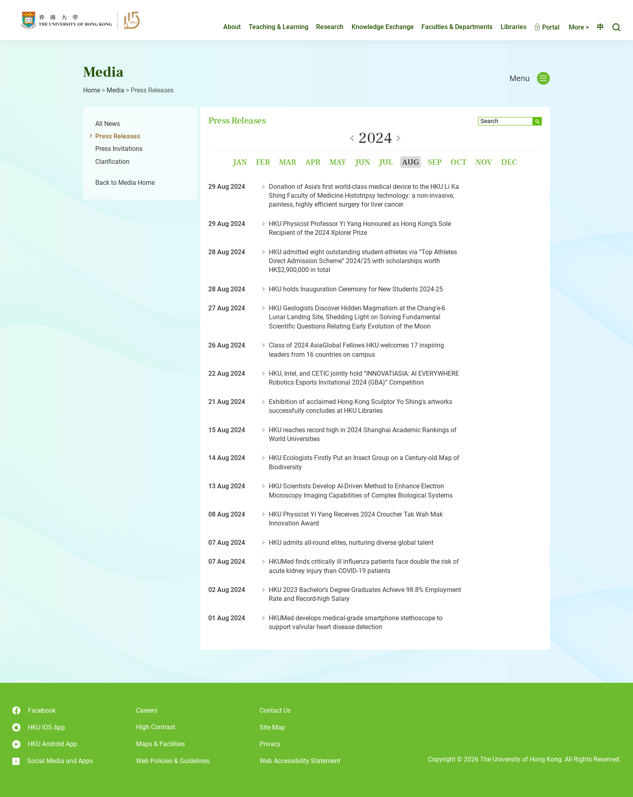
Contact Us (275, 710)
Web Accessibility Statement (300, 761)
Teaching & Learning (272, 27)
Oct (459, 162)
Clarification (112, 161)
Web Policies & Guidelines (173, 761)
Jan (240, 162)
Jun (362, 162)
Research (323, 27)
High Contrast (155, 727)
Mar (287, 162)
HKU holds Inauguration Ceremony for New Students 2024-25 (356, 289)
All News (107, 124)
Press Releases (117, 136)
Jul (386, 162)
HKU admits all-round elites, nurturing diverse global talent (351, 542)
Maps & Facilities (160, 744)
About (225, 27)
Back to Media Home (125, 182)
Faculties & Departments (450, 27)
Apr (313, 162)
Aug (410, 162)
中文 (597, 27)
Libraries (507, 27)
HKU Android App (44, 744)
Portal (540, 27)
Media (115, 90)
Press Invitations (119, 149)
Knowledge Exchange (376, 27)
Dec (509, 162)
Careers (146, 710)
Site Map (272, 727)
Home (91, 90)
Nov (484, 162)
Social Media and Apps (52, 761)
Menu (529, 78)
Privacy (270, 744)
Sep (435, 162)
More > (572, 27)
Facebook (34, 710)
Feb (263, 162)
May (337, 162)
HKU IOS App (38, 727)
